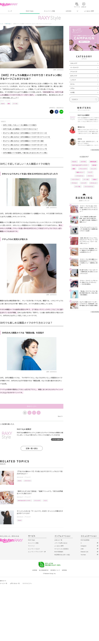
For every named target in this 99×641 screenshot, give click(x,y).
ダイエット (93, 183)
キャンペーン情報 (49, 11)
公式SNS (68, 11)
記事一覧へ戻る (32, 448)
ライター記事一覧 (57, 439)
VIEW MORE (94, 150)
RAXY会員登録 (85, 540)
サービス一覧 (3, 583)
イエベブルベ (27, 480)
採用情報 (64, 570)
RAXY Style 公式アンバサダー (24, 500)
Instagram (83, 546)
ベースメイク (74, 67)
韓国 (9, 103)
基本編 (94, 165)
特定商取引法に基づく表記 (62, 554)
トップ (10, 11)
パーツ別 (15, 103)
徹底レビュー (80, 172)
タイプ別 (77, 186)
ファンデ (83, 183)
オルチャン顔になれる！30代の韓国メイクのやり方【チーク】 (25, 145)
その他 (72, 92)
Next (60, 416)
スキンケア (73, 63)
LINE (82, 549)
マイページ (31, 546)
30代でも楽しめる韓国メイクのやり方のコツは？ (20, 129)
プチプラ (90, 176)
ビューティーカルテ (34, 549)
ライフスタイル (89, 186)
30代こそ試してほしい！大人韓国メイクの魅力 (19, 125)
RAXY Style (29, 11)
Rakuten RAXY (9, 4)
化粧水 (94, 179)
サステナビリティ (27, 583)
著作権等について (55, 570)
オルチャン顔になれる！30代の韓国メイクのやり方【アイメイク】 (27, 137)
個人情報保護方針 (44, 570)
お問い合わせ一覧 (15, 583)
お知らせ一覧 (58, 540)
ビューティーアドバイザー (36, 551)
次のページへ (31, 406)
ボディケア (73, 76)
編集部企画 (93, 161)
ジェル (45, 500)
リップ (90, 172)
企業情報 (34, 570)
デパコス (74, 183)
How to (2, 103)
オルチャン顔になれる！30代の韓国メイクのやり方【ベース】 (25, 133)
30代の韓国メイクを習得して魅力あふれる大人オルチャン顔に (25, 153)
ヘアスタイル (79, 176)
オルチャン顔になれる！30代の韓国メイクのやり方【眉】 (23, 141)
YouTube (83, 554)
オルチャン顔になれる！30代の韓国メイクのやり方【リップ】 (25, 149)
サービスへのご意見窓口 (61, 549)
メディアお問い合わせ (60, 543)
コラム (72, 88)
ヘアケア (73, 80)
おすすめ (83, 161)
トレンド (93, 169)
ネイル (72, 84)
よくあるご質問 (89, 11)
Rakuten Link (84, 551)
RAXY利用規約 (58, 551)
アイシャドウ (37, 500)
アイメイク (7, 101)
